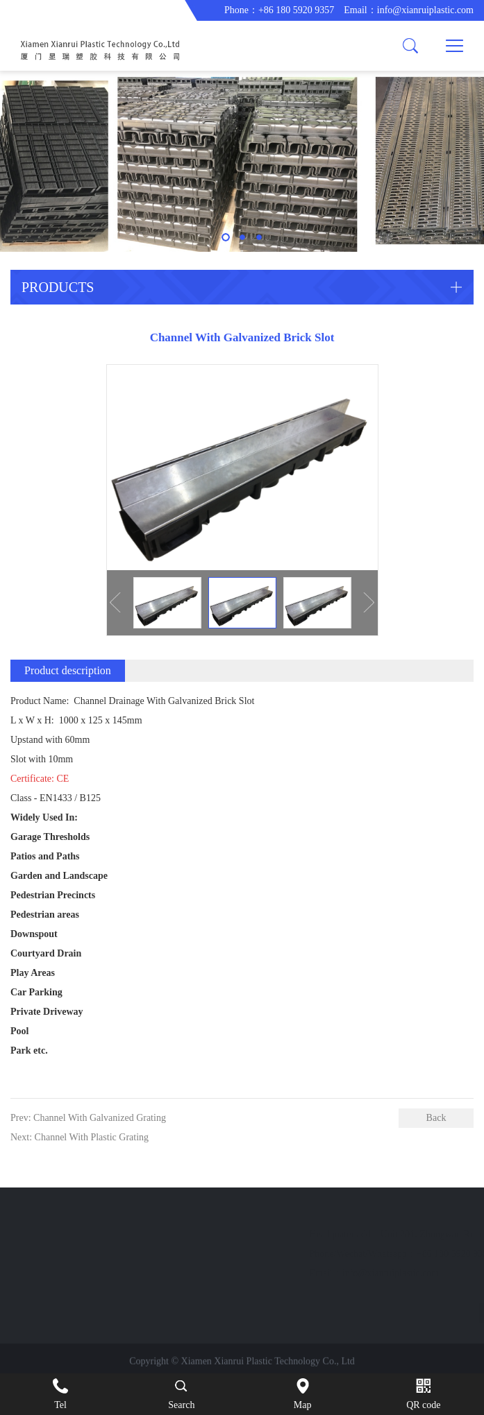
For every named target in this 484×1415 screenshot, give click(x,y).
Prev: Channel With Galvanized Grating (88, 1118)
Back (436, 1118)
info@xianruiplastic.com (425, 10)
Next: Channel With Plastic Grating (79, 1137)
